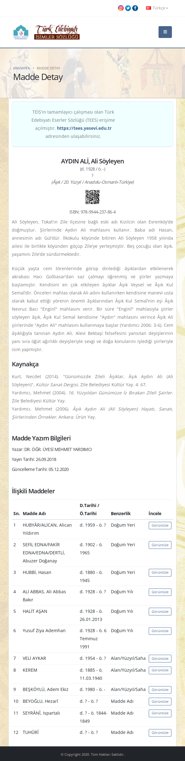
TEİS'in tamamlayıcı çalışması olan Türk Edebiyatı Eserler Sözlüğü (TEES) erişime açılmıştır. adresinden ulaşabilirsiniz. (73, 124)
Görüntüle (160, 525)
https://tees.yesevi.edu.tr (84, 128)
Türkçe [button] (157, 8)
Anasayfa (21, 68)
